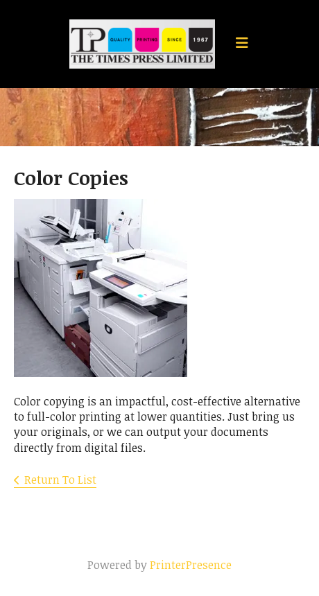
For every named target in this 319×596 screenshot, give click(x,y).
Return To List (60, 479)
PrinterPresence (191, 564)
